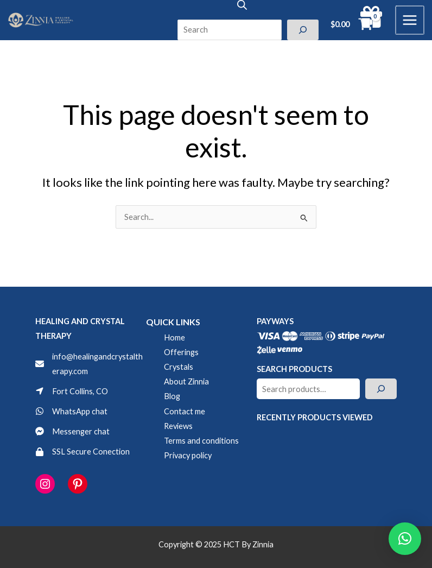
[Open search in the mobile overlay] (243, 5)
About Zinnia (186, 381)
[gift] (372, 16)
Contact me (184, 411)
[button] (405, 538)
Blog (172, 396)
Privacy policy (188, 455)
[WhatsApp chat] (71, 411)
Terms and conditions (201, 440)
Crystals (178, 366)
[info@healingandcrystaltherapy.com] (90, 363)
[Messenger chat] (72, 431)
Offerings (181, 352)
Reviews (178, 426)
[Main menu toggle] (410, 20)
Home (174, 337)
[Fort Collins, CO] (71, 391)
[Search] (304, 30)
